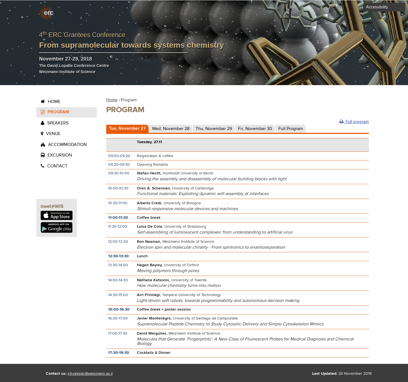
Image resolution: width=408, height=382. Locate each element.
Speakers (57, 123)
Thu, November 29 (214, 128)
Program (58, 112)
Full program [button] (354, 122)
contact (57, 166)
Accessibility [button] (377, 7)
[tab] (127, 129)
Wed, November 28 (170, 128)
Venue (53, 133)
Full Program (290, 128)
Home (54, 101)
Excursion (60, 155)
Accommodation (67, 144)
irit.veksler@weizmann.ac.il (90, 373)
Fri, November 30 (255, 128)
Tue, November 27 (127, 128)
